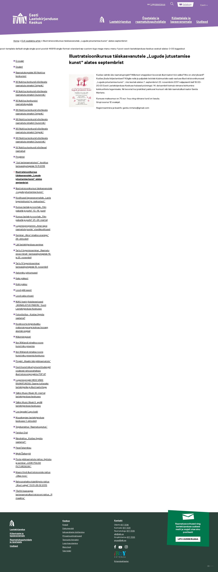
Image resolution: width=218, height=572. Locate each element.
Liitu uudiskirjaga (188, 539)
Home (16, 41)
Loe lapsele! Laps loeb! (27, 411)
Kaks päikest (22, 278)
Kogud (65, 525)
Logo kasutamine (70, 543)
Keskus (66, 520)
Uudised (202, 22)
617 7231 (127, 528)
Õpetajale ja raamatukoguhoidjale (150, 20)
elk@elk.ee (119, 534)
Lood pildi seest (24, 290)
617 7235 (131, 531)
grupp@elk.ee (120, 540)
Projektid (20, 156)
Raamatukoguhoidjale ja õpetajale (21, 541)
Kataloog (187, 4)
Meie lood (66, 547)
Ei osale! (20, 61)
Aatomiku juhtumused (27, 272)
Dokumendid (68, 528)
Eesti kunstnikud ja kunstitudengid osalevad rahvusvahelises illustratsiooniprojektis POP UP (33, 371)
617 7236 (125, 525)
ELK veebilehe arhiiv (31, 41)
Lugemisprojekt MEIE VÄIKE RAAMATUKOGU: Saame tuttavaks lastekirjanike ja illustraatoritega (32, 384)
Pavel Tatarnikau (23, 447)
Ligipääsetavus (157, 4)
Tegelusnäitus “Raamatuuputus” (31, 426)
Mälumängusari (23, 336)
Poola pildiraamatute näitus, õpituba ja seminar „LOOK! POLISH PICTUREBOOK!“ (33, 463)
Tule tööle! (66, 551)
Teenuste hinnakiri (70, 540)
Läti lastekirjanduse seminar (29, 244)
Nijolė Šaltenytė (23, 453)
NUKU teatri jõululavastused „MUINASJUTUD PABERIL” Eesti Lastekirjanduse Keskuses (31, 305)
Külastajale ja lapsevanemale (181, 20)
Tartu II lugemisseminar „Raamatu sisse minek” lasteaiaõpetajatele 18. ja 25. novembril (33, 254)
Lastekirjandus (120, 22)
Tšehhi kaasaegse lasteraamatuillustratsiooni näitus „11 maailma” (34, 494)
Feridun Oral (22, 432)
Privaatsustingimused (72, 536)
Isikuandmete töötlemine (73, 532)
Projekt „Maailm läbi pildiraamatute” (33, 361)
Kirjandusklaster (121, 561)
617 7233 (131, 537)
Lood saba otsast (25, 295)
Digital (210, 566)
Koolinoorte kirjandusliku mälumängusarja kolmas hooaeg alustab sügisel (32, 327)
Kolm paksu (21, 284)
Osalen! (19, 66)
